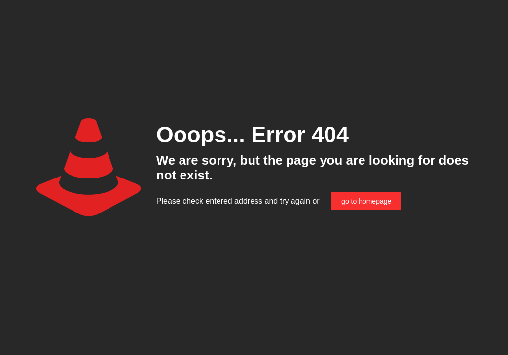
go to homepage (366, 201)
